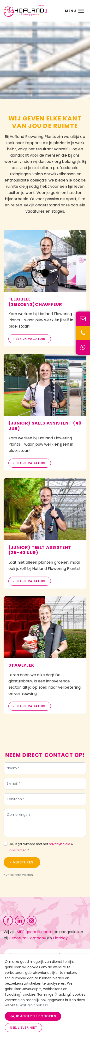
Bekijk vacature (31, 338)
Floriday (60, 938)
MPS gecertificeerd (35, 932)
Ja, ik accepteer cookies (33, 1016)
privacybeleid (59, 845)
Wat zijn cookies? (33, 1005)
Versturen (23, 863)
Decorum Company (27, 938)
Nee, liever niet (23, 1027)
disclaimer (17, 852)
